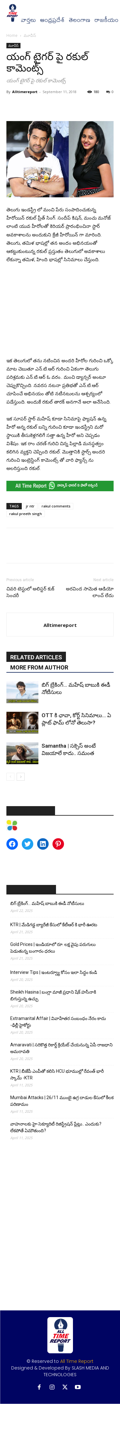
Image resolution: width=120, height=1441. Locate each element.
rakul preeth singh (25, 513)
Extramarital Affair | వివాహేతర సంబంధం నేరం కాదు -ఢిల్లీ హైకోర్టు (58, 1022)
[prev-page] (10, 777)
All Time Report (76, 1361)
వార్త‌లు (28, 20)
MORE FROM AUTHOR (39, 667)
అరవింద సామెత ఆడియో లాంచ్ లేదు (90, 592)
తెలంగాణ (79, 20)
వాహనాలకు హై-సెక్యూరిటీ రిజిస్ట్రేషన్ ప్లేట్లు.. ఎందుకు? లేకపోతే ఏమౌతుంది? (55, 1127)
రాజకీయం (106, 20)
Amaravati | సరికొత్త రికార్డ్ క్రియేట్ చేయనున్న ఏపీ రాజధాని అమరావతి (61, 1048)
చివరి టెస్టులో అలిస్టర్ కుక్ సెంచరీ (30, 592)
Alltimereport (24, 91)
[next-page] (21, 777)
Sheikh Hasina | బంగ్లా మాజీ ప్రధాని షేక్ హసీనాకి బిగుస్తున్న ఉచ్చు (53, 995)
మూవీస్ (30, 35)
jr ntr (30, 506)
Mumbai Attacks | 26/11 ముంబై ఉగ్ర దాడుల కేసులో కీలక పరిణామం (62, 1101)
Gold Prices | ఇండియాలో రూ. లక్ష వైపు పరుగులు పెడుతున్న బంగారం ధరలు (53, 948)
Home (12, 35)
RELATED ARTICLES (36, 657)
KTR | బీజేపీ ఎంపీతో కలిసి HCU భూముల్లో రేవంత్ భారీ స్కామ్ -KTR (57, 1074)
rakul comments (56, 506)
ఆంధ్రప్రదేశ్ (52, 20)
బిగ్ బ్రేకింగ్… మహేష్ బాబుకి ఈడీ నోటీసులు (47, 903)
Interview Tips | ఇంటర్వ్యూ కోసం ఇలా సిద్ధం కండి (53, 972)
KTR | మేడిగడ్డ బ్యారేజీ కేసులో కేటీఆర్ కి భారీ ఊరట (53, 924)
